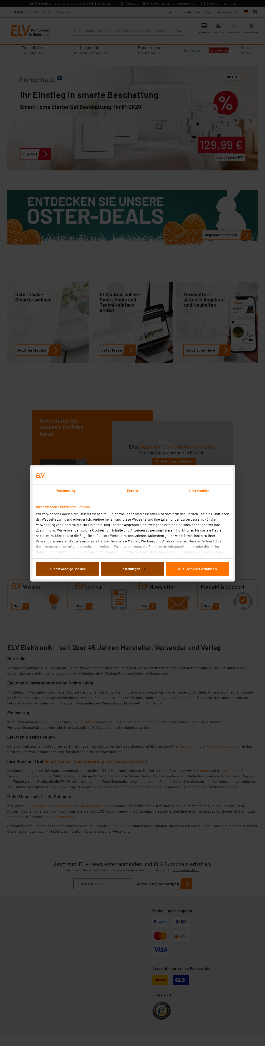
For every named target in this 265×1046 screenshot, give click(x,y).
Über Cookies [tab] (199, 491)
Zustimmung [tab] (65, 491)
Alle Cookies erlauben (197, 568)
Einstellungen (133, 569)
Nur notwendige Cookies (67, 569)
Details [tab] (132, 491)
